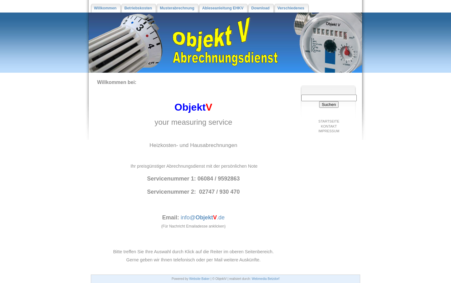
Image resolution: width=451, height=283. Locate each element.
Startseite (329, 121)
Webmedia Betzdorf (265, 278)
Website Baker (199, 278)
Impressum (329, 131)
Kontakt (329, 126)
